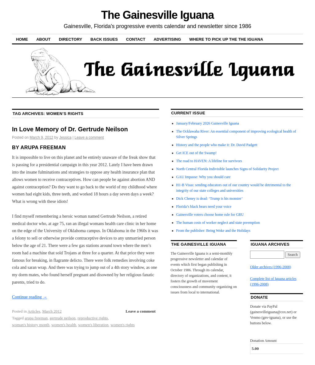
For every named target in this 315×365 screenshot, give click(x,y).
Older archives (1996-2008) (270, 267)
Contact (136, 39)
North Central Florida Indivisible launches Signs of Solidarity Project (227, 169)
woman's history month (31, 324)
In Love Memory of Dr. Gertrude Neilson (70, 129)
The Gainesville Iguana (157, 15)
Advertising (167, 39)
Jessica (65, 137)
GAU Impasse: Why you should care (203, 177)
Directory (70, 39)
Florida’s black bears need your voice (204, 206)
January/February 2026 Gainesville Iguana (207, 123)
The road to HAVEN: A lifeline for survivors (209, 161)
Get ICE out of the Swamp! (196, 153)
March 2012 (52, 311)
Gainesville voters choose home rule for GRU (210, 214)
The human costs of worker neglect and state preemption (218, 222)
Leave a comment (89, 137)
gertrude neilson (62, 318)
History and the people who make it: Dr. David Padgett (216, 145)
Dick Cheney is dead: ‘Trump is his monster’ (209, 198)
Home (22, 39)
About (43, 39)
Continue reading (29, 297)
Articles (34, 311)
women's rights (122, 324)
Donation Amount (263, 340)
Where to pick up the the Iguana (226, 39)
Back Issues (104, 39)
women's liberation (93, 324)
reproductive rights (93, 318)
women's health (63, 324)
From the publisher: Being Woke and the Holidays (213, 230)
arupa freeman (36, 318)
